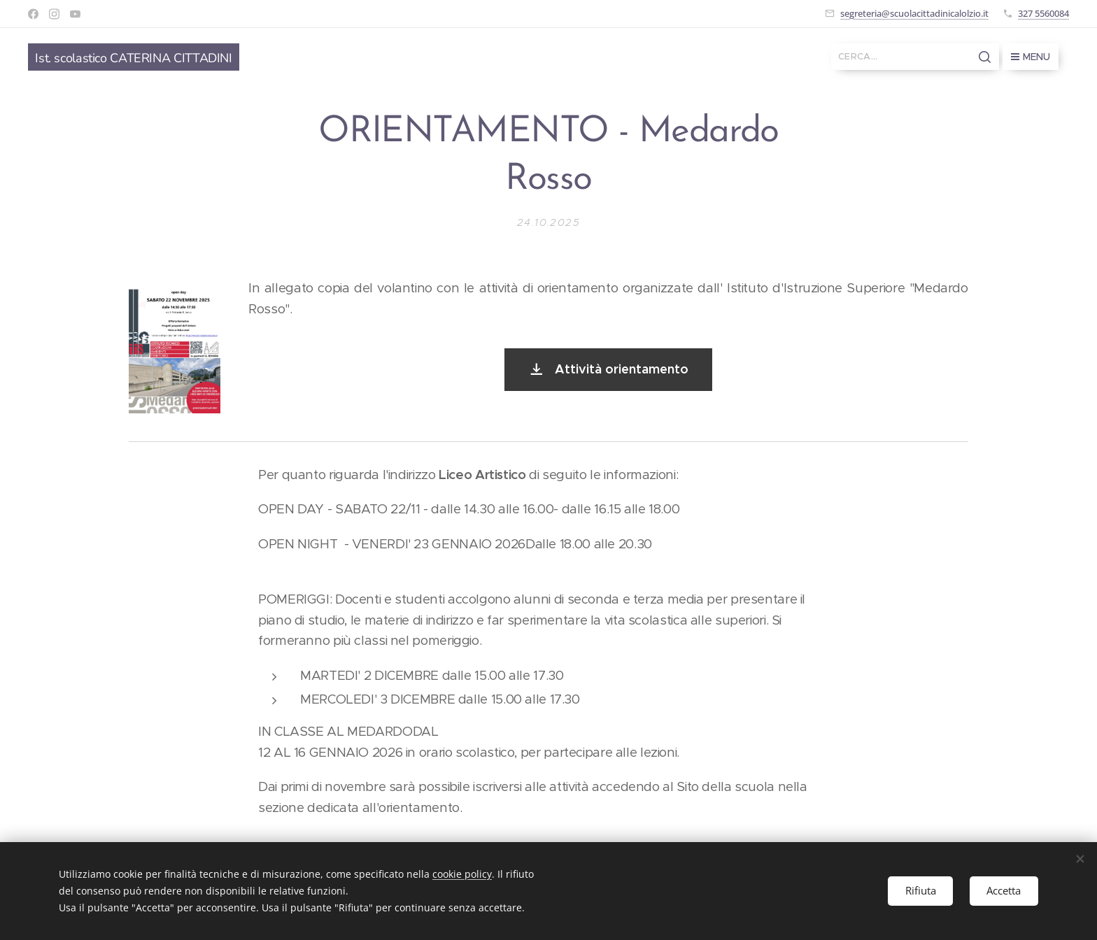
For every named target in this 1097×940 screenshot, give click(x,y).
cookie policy (462, 874)
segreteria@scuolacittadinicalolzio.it (914, 13)
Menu (1030, 56)
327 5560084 (1043, 13)
